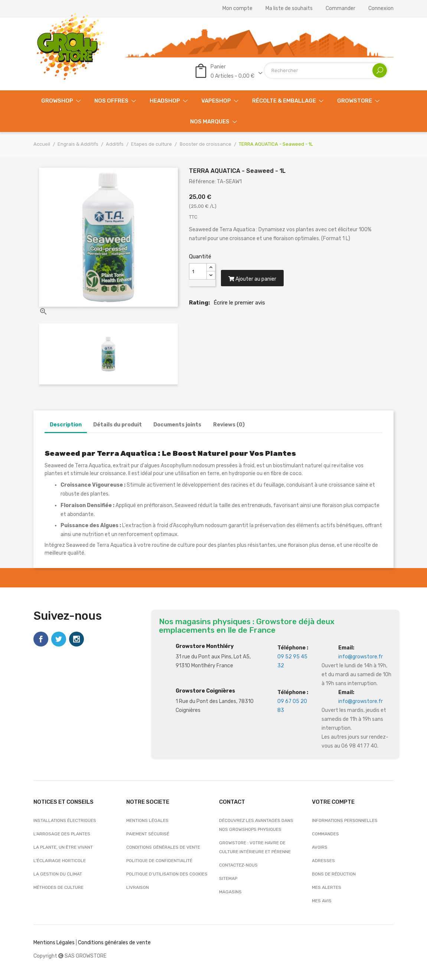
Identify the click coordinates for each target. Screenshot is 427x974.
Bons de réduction (334, 874)
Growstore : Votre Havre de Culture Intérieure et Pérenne (255, 847)
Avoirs (319, 847)
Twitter (58, 639)
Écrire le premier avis (239, 307)
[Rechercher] (326, 70)
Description (66, 425)
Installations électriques (64, 820)
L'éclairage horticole (59, 860)
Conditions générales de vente (163, 847)
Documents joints (177, 425)
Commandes (325, 833)
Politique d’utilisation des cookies (167, 874)
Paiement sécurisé (147, 833)
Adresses (323, 860)
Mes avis (322, 900)
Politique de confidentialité (159, 860)
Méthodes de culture (58, 887)
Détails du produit (117, 425)
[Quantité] (198, 271)
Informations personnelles (345, 820)
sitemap (228, 878)
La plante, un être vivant (63, 847)
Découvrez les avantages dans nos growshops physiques (256, 825)
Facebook (40, 639)
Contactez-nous (238, 865)
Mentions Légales (54, 942)
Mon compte (237, 9)
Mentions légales (147, 820)
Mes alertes (326, 887)
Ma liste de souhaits (289, 9)
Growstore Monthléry (205, 646)
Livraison (137, 887)
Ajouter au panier (255, 283)
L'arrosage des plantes (61, 833)
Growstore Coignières (205, 691)
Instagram (76, 639)
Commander (340, 9)
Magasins (230, 891)
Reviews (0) (229, 425)
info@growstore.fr (360, 657)
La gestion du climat (57, 874)
